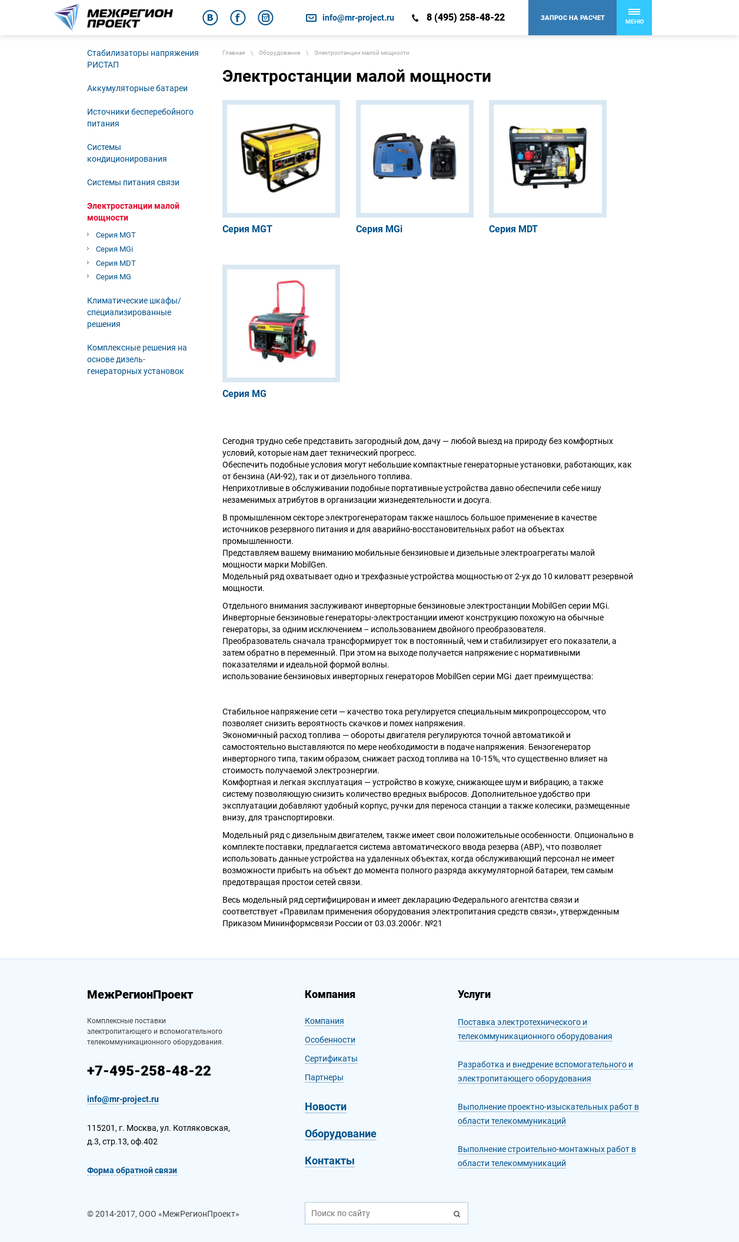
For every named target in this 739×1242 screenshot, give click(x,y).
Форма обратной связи (132, 1170)
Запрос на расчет (573, 18)
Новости (326, 1106)
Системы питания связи (133, 182)
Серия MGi (114, 249)
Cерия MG (113, 276)
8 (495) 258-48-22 (466, 17)
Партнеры (324, 1077)
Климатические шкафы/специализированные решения (134, 312)
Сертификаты (331, 1058)
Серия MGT (116, 235)
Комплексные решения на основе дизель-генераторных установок (137, 359)
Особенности (330, 1039)
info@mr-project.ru (358, 17)
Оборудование (341, 1133)
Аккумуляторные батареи (137, 88)
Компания (324, 1021)
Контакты (330, 1160)
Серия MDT (116, 263)
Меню (634, 17)
